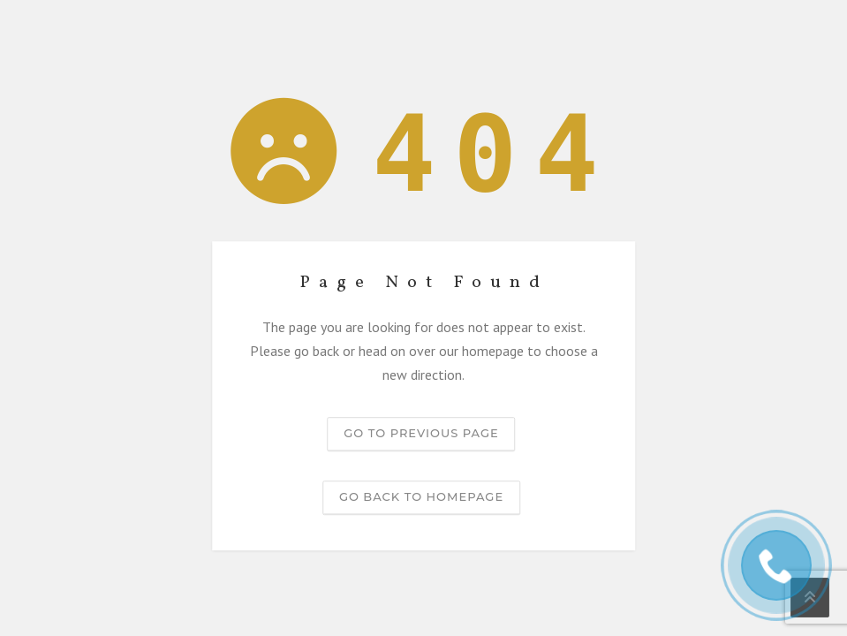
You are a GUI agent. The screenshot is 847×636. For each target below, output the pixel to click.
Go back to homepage (421, 496)
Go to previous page (421, 433)
